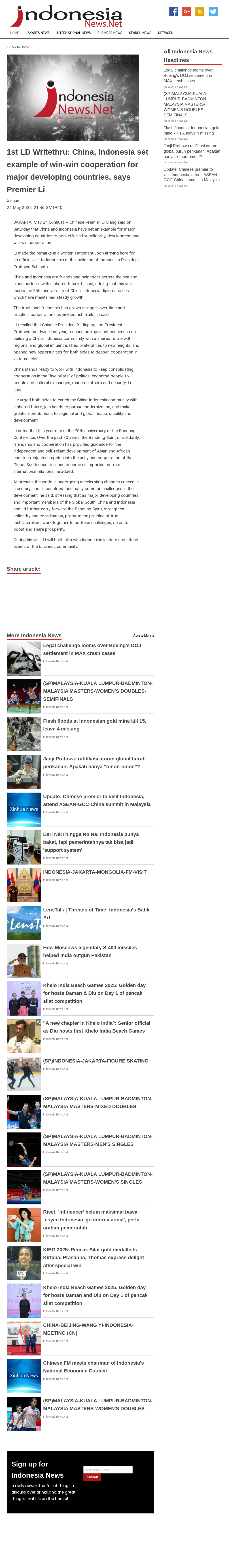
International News (73, 33)
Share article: (24, 569)
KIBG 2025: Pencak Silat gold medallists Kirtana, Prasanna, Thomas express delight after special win (93, 1257)
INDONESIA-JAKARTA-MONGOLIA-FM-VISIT (95, 872)
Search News (140, 33)
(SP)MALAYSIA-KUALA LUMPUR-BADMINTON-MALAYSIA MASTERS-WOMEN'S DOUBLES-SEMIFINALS (98, 691)
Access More (142, 635)
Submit (92, 1477)
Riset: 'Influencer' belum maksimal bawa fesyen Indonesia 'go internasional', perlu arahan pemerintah (91, 1219)
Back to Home (18, 47)
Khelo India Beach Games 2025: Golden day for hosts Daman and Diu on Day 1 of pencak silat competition (95, 1295)
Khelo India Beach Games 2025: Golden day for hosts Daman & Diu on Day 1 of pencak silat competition (94, 993)
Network (165, 33)
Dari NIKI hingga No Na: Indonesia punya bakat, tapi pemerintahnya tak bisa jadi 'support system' (91, 842)
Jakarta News (38, 33)
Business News (110, 33)
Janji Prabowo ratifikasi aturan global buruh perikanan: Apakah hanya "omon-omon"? (192, 151)
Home (14, 33)
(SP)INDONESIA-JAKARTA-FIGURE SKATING (95, 1061)
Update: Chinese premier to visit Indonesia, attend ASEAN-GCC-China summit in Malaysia (192, 174)
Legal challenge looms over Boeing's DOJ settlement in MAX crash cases (188, 75)
